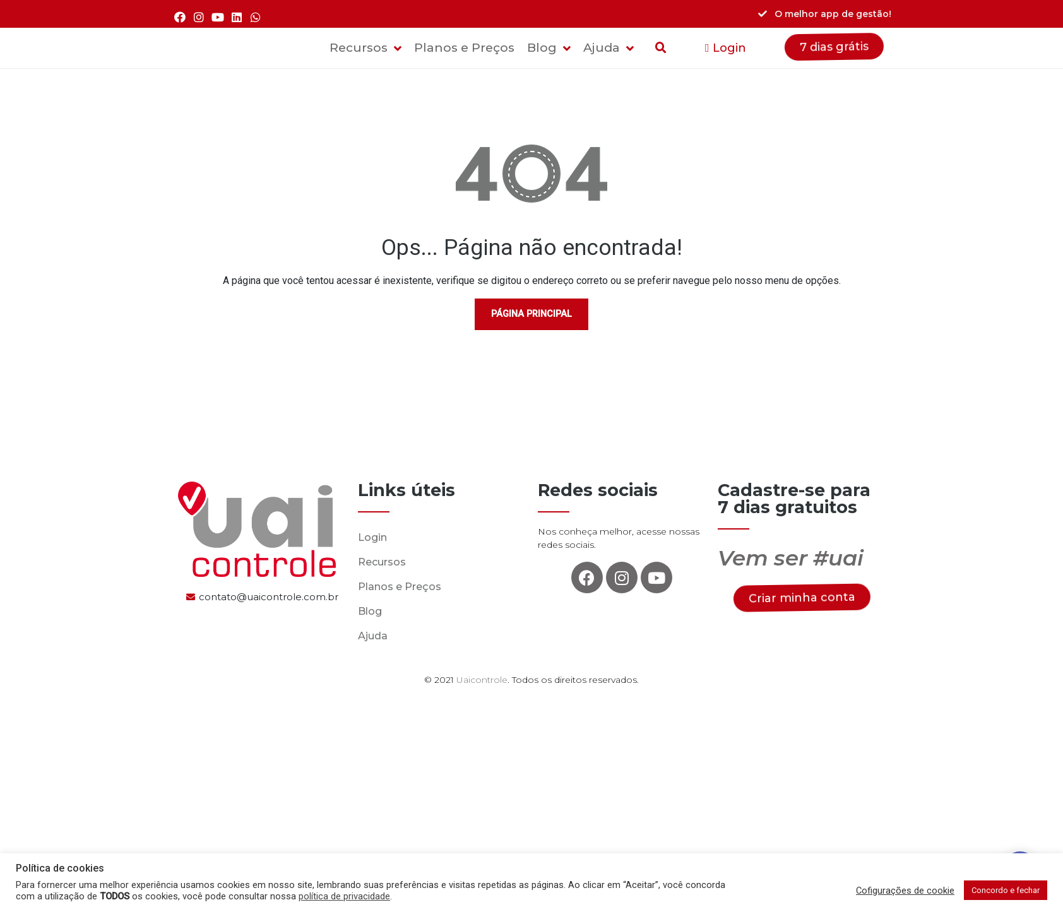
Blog (370, 611)
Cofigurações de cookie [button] (905, 890)
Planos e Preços (399, 587)
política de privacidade (344, 896)
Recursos (382, 562)
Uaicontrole (482, 679)
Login (372, 537)
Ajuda (373, 636)
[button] (725, 48)
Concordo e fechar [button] (1005, 890)
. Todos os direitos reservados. (573, 679)
